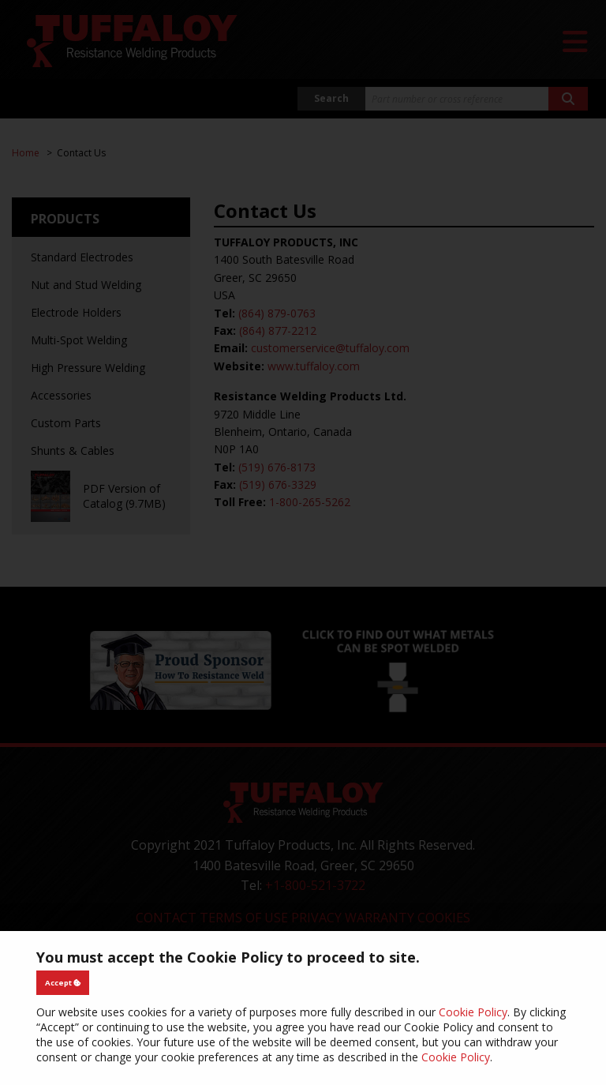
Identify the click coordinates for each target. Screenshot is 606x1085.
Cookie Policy (473, 1011)
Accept (63, 983)
